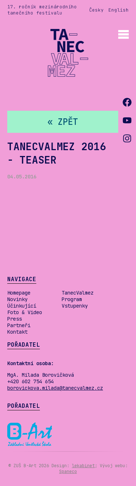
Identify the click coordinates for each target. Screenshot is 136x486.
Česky (96, 10)
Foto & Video (24, 312)
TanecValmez (78, 293)
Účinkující (21, 306)
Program (72, 299)
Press (14, 319)
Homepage (18, 293)
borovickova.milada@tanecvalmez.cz (55, 388)
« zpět (63, 121)
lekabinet (83, 466)
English (118, 10)
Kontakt (17, 332)
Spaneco (68, 471)
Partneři (18, 325)
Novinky (17, 299)
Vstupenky (75, 306)
